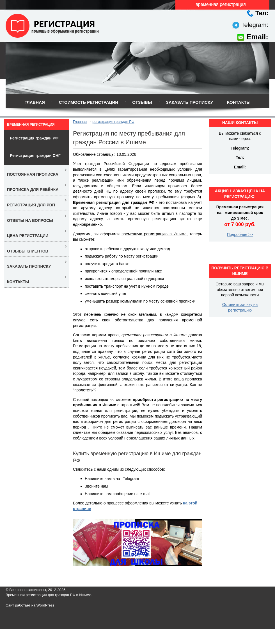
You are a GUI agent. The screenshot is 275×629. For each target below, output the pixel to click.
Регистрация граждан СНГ (35, 155)
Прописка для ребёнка (33, 189)
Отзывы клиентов (27, 251)
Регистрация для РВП (31, 205)
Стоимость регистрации (88, 102)
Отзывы (142, 102)
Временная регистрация (30, 125)
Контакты (239, 102)
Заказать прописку (189, 102)
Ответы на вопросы (30, 220)
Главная (34, 102)
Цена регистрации (27, 235)
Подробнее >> (240, 234)
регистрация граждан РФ (113, 122)
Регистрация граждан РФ (34, 138)
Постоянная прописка (32, 174)
